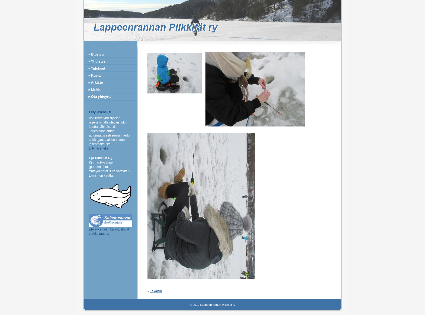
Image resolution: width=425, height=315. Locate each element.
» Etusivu (96, 54)
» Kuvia (94, 75)
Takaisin (156, 291)
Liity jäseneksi (99, 148)
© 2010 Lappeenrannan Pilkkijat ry (212, 304)
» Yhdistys (97, 61)
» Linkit (94, 89)
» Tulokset (96, 68)
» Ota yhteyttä (99, 97)
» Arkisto (95, 82)
